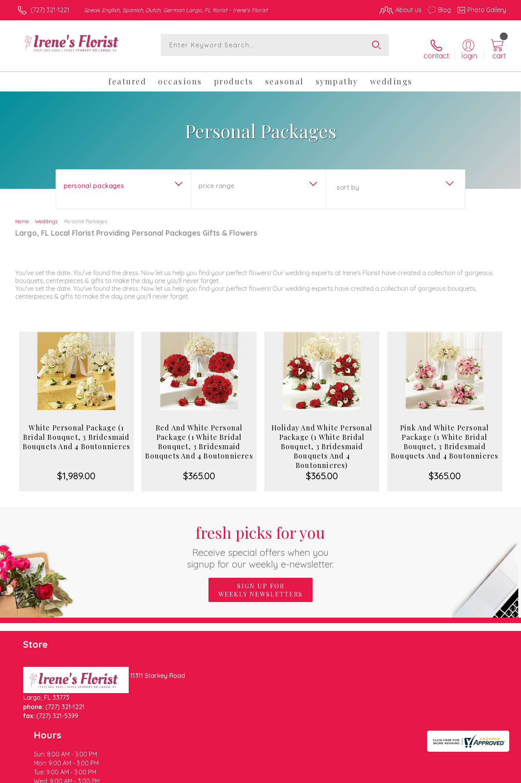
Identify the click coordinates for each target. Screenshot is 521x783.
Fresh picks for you (261, 540)
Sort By (348, 181)
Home (22, 215)
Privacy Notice (381, 775)
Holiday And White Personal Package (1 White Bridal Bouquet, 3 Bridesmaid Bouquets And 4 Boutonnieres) (321, 440)
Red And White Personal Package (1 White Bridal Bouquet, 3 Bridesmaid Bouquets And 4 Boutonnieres (199, 435)
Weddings (46, 215)
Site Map (485, 775)
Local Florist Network (437, 775)
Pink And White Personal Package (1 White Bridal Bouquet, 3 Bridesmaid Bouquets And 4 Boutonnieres (444, 435)
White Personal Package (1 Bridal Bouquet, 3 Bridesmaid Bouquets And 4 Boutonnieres (76, 431)
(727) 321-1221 (50, 10)
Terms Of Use (334, 775)
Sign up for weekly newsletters (260, 583)
